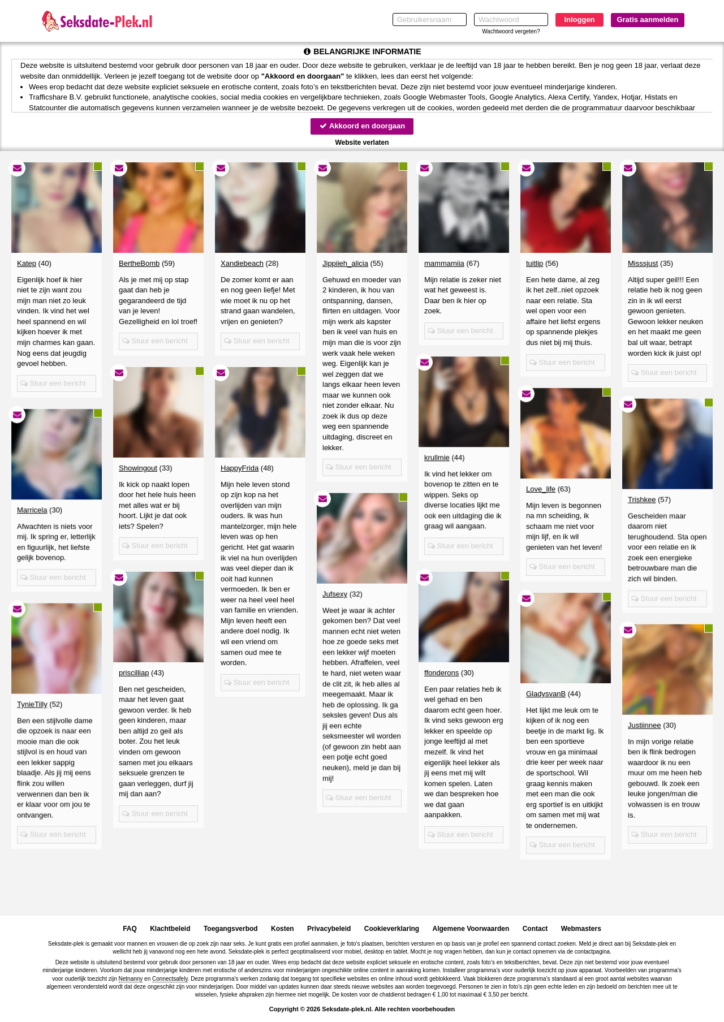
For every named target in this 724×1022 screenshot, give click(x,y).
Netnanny (131, 979)
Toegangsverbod (231, 929)
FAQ (130, 929)
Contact (535, 929)
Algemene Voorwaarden (470, 929)
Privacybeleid (329, 929)
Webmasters (581, 929)
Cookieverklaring (391, 929)
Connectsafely (170, 979)
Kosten (282, 929)
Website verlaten (362, 142)
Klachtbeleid (170, 929)
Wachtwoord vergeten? (511, 31)
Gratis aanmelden (647, 19)
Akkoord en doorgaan (362, 126)
